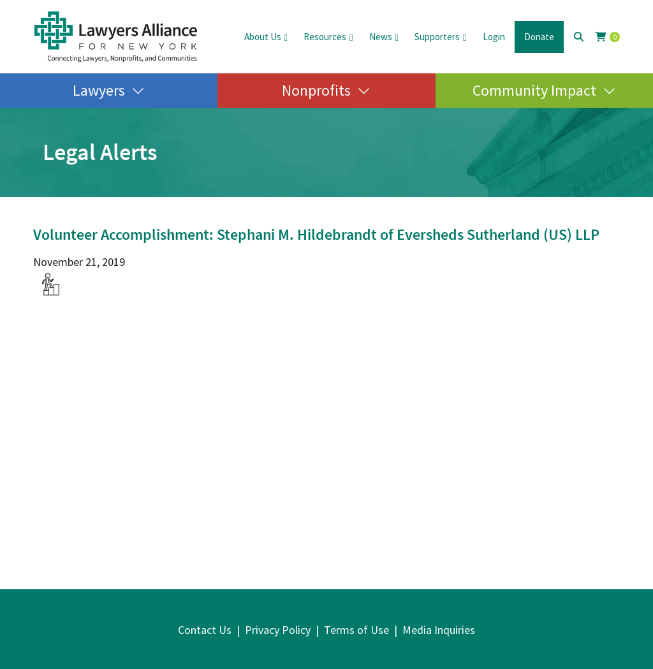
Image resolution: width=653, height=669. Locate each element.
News (380, 37)
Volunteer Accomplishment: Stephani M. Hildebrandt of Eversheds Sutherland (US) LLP (316, 234)
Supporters (437, 37)
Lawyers (99, 90)
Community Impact (534, 90)
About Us (262, 37)
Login (494, 37)
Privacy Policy (278, 629)
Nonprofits (316, 90)
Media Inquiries (438, 629)
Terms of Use (356, 629)
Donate (539, 37)
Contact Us (204, 629)
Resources (325, 37)
